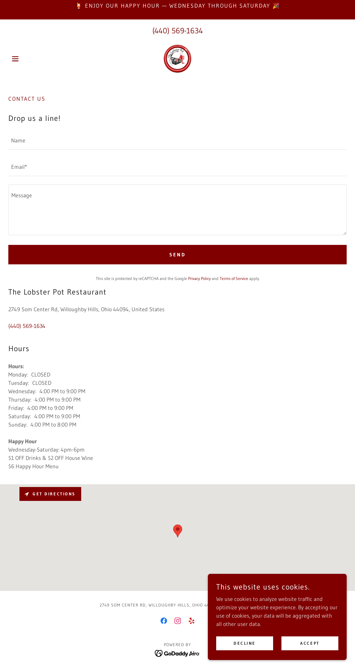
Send (177, 254)
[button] (33, 59)
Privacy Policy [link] (199, 278)
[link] (177, 59)
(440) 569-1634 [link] (177, 30)
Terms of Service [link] (234, 278)
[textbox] (177, 141)
